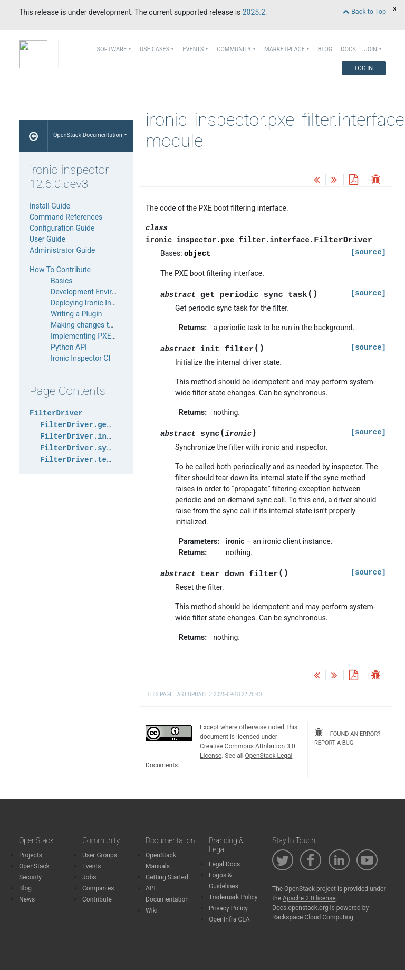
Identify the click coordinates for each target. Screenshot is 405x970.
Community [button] (234, 49)
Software (112, 49)
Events (91, 866)
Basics (62, 280)
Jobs (89, 877)
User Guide (47, 239)
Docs (348, 49)
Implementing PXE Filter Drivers (102, 336)
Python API (69, 347)
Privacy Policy (228, 908)
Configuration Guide (62, 228)
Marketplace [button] (284, 49)
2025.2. (255, 12)
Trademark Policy (233, 897)
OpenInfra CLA (229, 919)
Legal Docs (224, 864)
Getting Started (167, 877)
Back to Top (364, 11)
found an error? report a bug (347, 737)
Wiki (152, 910)
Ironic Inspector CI (80, 358)
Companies (98, 888)
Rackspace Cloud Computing (312, 917)
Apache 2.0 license (309, 898)
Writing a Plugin (76, 314)
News (27, 899)
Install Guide (50, 206)
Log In (364, 68)
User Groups (99, 855)
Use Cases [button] (154, 49)
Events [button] (193, 49)
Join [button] (370, 49)
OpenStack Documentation (87, 135)
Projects (30, 855)
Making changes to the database (104, 325)
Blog (325, 49)
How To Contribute (60, 269)
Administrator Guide (62, 250)
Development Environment (94, 292)
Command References (66, 217)
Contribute (97, 899)
